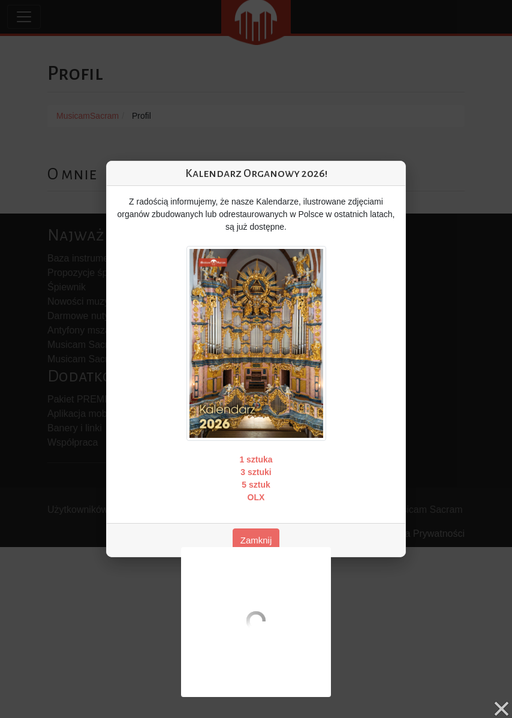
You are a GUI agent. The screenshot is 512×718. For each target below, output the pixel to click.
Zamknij (256, 540)
